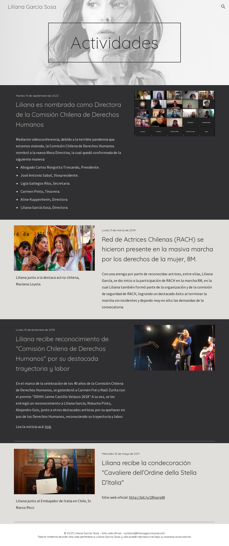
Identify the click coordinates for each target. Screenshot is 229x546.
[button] (223, 6)
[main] (114, 42)
